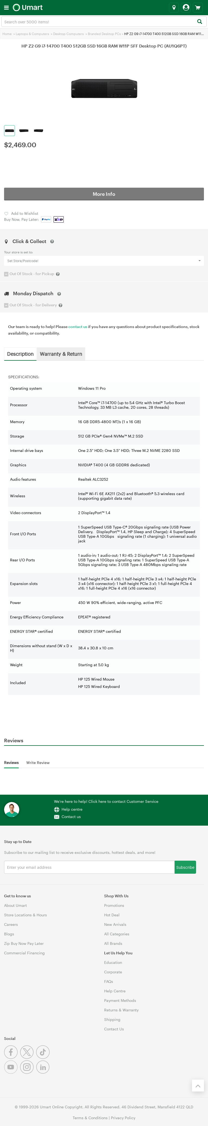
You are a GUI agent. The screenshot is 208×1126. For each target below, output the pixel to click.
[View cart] (198, 7)
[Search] (199, 22)
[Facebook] (12, 1057)
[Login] (186, 7)
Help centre (72, 809)
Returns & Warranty (121, 1010)
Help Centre (115, 991)
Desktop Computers (68, 34)
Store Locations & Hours (25, 915)
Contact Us (114, 1029)
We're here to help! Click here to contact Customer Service (106, 801)
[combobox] (104, 21)
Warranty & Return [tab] (61, 353)
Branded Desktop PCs (104, 34)
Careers (11, 924)
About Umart (15, 905)
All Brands (113, 943)
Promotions (114, 905)
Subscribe (185, 867)
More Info (104, 194)
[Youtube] (12, 1072)
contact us (77, 326)
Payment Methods (120, 1000)
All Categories (116, 934)
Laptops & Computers (32, 34)
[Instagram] (28, 1072)
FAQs (108, 981)
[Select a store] (174, 7)
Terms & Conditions (90, 1117)
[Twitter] (28, 1057)
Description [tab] (20, 353)
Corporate (113, 972)
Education (113, 962)
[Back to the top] (198, 1086)
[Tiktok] (43, 1057)
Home (7, 34)
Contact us (71, 816)
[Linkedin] (43, 1072)
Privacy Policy (123, 1117)
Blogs (9, 934)
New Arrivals (115, 924)
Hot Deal (112, 915)
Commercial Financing (24, 953)
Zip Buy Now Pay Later (24, 943)
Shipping (112, 1019)
